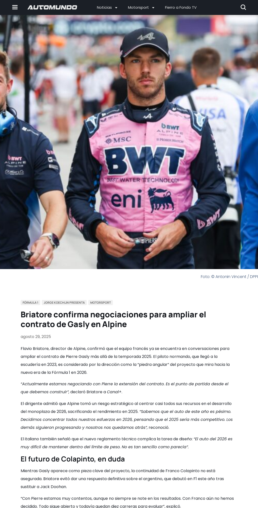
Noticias (107, 7)
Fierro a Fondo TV (181, 7)
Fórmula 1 (30, 302)
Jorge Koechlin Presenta (64, 302)
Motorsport (141, 7)
